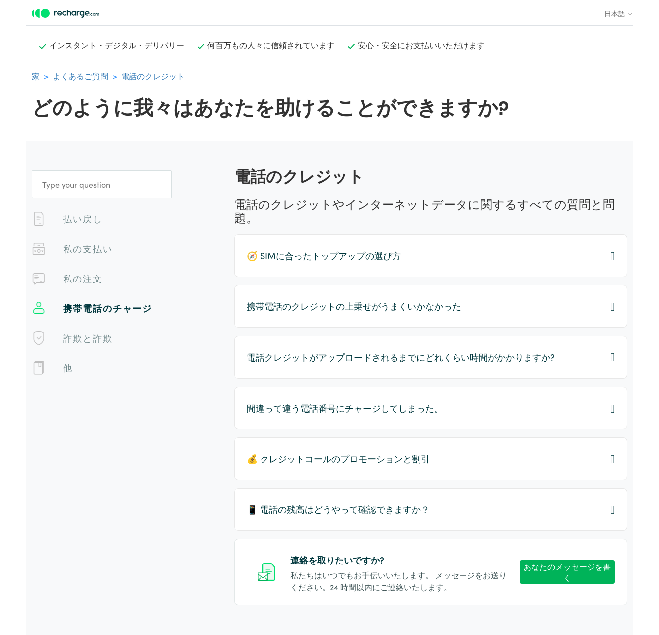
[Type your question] (102, 184)
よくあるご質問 (80, 76)
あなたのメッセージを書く (567, 572)
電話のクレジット (153, 76)
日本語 (618, 13)
